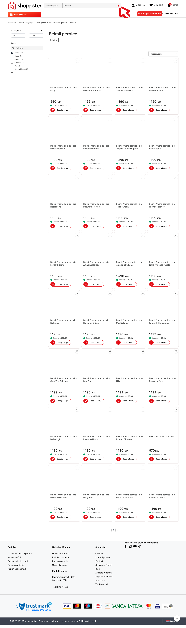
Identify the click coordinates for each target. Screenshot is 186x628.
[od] (18, 35)
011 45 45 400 (171, 13)
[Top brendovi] (101, 584)
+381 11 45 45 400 (60, 587)
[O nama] (99, 553)
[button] (53, 5)
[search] (92, 6)
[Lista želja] (156, 5)
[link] (138, 5)
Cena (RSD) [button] (26, 30)
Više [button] (12, 72)
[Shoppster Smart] (103, 565)
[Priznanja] (100, 580)
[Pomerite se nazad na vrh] (177, 618)
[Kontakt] (99, 561)
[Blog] (97, 568)
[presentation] (93, 8)
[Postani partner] (102, 557)
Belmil (53, 40)
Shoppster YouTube (151, 13)
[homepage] (24, 4)
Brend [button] (26, 43)
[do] (36, 35)
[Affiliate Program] (103, 572)
